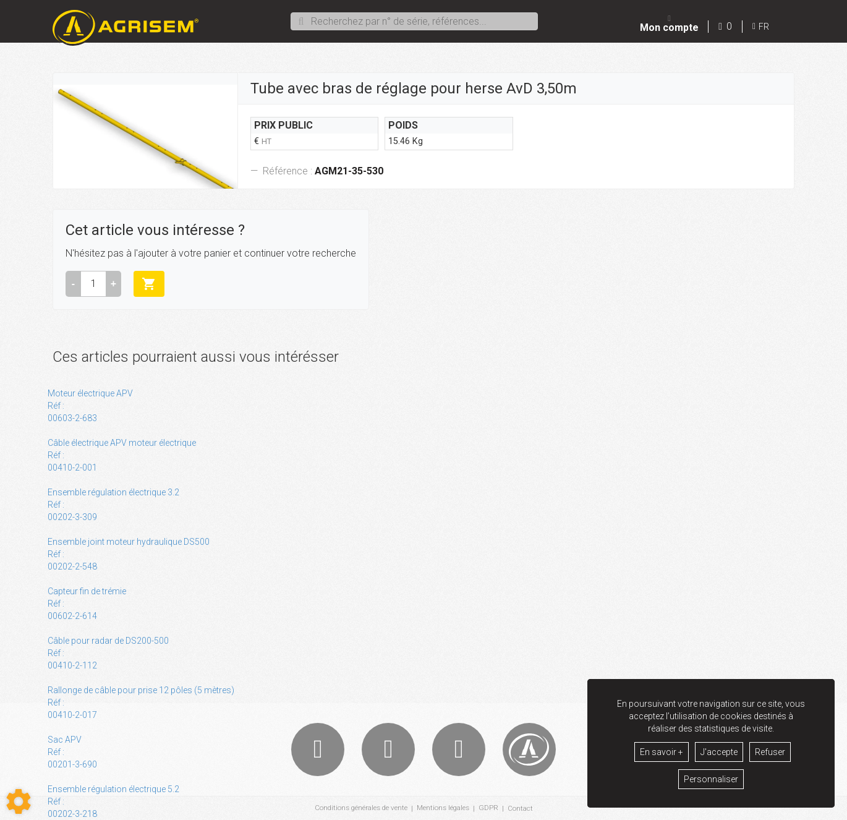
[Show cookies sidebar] (18, 801)
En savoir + (661, 752)
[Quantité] (93, 284)
